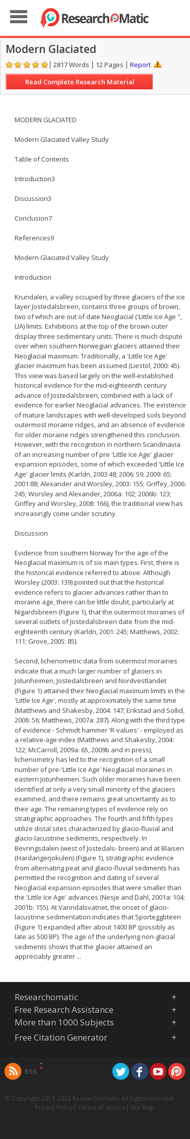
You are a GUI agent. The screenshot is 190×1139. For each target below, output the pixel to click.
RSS (31, 1071)
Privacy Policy (54, 1107)
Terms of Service (101, 1107)
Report (140, 64)
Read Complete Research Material (80, 81)
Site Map (143, 1107)
